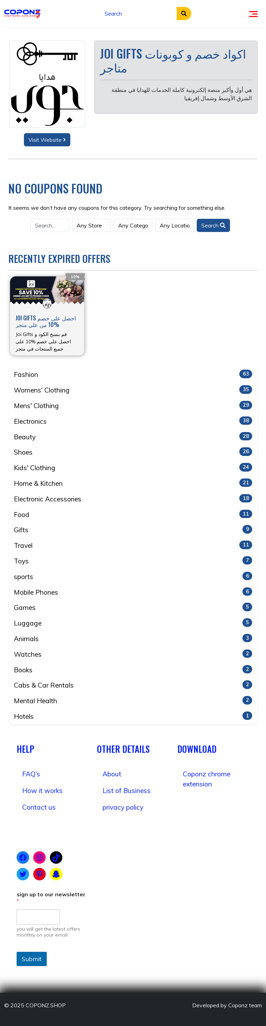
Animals (133, 638)
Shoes (133, 451)
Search (213, 225)
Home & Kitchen (133, 483)
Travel (133, 545)
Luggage (133, 622)
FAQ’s (31, 774)
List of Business (127, 790)
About (112, 774)
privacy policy (123, 807)
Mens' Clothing (133, 405)
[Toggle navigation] (253, 13)
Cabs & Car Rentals (133, 684)
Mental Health (133, 700)
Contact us (39, 807)
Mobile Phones (133, 591)
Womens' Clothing (133, 389)
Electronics (133, 420)
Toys (133, 560)
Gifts (133, 529)
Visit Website (47, 139)
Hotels (133, 716)
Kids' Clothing (133, 467)
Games (133, 607)
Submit (32, 959)
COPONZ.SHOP (46, 1005)
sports (133, 576)
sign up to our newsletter (51, 897)
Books (133, 669)
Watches (133, 653)
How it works (42, 790)
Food (133, 514)
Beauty (133, 436)
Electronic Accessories (133, 498)
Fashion (133, 374)
